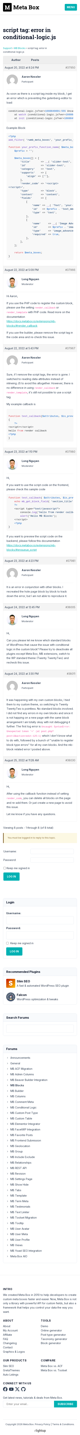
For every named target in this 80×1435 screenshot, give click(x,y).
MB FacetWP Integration (23, 1129)
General (13, 1063)
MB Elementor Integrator (23, 1123)
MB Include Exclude (20, 1157)
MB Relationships (18, 1162)
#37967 (70, 348)
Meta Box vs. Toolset (54, 1370)
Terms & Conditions (63, 1424)
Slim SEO (8, 1366)
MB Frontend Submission (23, 1140)
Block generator (51, 1343)
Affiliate (7, 1334)
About (6, 1326)
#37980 (70, 451)
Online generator (51, 1330)
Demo (44, 1326)
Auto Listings (10, 1374)
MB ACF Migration (19, 1068)
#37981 (70, 560)
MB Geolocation (18, 1146)
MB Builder (15, 1090)
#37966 (70, 269)
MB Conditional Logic (21, 1107)
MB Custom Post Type (22, 1112)
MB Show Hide (17, 1184)
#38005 (70, 607)
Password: (9, 859)
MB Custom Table (19, 1118)
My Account (10, 1330)
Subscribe (65, 1404)
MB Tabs (13, 1190)
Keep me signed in (18, 868)
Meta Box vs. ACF (52, 1366)
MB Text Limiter (17, 1212)
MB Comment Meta (20, 1101)
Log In (11, 876)
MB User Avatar (17, 1228)
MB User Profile (18, 1239)
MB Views (14, 1245)
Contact (8, 1347)
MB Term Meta (17, 1201)
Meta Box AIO (16, 1256)
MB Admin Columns (20, 1074)
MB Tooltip (15, 1223)
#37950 (70, 67)
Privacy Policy (42, 1424)
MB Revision (16, 1173)
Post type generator (53, 1334)
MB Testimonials (18, 1206)
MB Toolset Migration (21, 1217)
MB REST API (16, 1168)
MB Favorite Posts (19, 1135)
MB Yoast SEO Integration (24, 1250)
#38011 (71, 673)
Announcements (18, 1057)
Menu (71, 7)
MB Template (16, 1195)
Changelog (10, 1343)
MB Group (14, 1151)
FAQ (5, 1339)
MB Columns (16, 1096)
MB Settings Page (19, 1179)
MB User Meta (17, 1234)
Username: (10, 851)
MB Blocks (20, 48)
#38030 (70, 760)
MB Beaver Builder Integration (26, 1079)
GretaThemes (11, 1370)
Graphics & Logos (14, 1351)
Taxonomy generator (54, 1339)
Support (7, 48)
